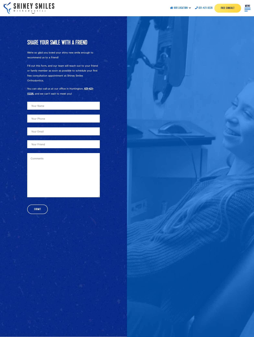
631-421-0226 (204, 8)
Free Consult (228, 8)
